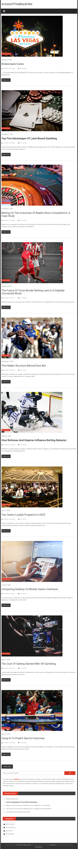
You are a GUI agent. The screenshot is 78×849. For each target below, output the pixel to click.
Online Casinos (6, 54)
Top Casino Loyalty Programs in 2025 (23, 514)
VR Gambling (6, 128)
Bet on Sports (6, 280)
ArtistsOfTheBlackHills (17, 4)
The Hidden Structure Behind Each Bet (24, 365)
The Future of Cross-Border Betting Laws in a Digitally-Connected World (33, 292)
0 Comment (22, 68)
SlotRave (16, 779)
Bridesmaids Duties (13, 63)
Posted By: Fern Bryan (9, 68)
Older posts (7, 766)
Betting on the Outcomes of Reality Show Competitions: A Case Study (36, 214)
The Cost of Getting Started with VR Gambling (29, 663)
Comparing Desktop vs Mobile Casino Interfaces (30, 589)
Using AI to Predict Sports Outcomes (23, 738)
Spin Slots (9, 831)
